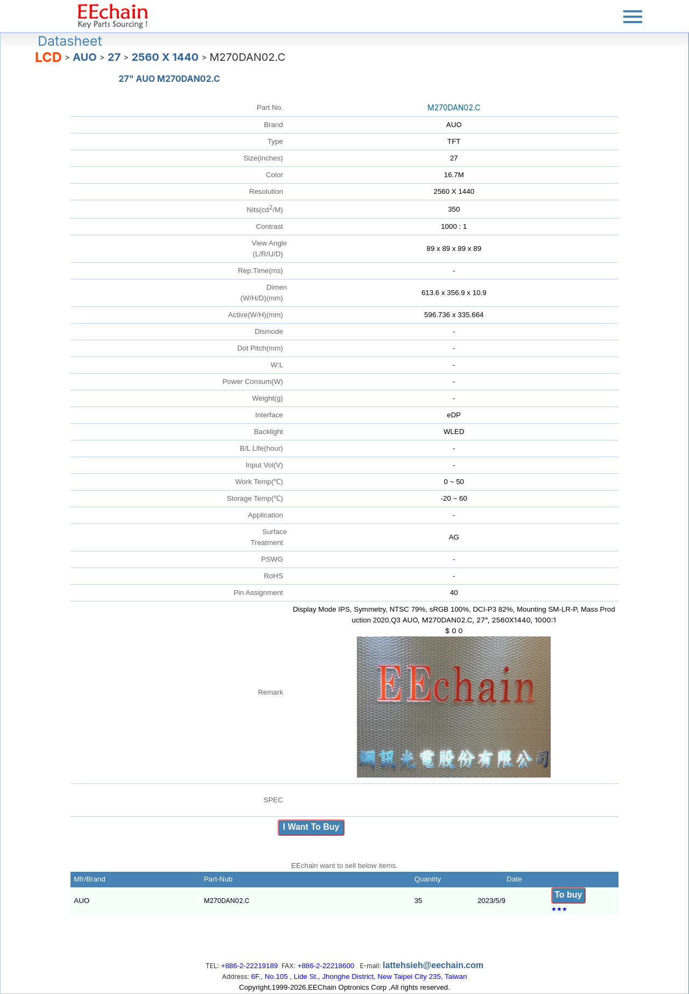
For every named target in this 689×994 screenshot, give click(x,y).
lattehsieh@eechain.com (433, 965)
